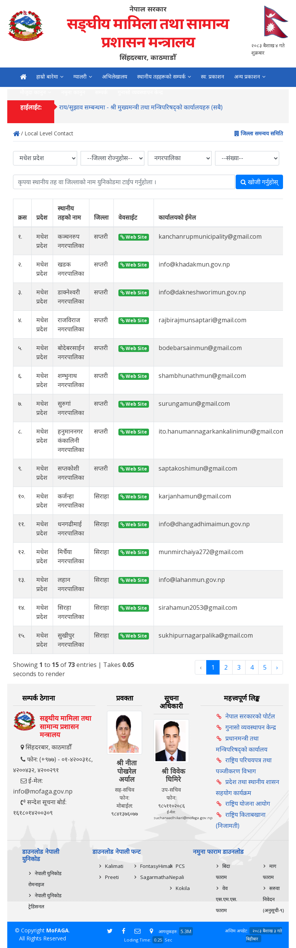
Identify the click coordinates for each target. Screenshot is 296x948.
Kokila (183, 888)
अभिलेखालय (114, 77)
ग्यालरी (80, 77)
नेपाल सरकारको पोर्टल (250, 716)
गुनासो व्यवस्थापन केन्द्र (250, 727)
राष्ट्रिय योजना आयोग (247, 803)
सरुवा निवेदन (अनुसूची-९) (273, 899)
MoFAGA (57, 930)
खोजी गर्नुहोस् (259, 182)
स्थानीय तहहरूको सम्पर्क (161, 77)
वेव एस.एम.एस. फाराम (226, 899)
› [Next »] (277, 667)
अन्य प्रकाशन (247, 77)
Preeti (112, 877)
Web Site (133, 237)
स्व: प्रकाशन (212, 77)
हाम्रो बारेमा (47, 77)
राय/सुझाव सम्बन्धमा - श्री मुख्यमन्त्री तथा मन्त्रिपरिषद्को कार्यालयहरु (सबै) (141, 107)
